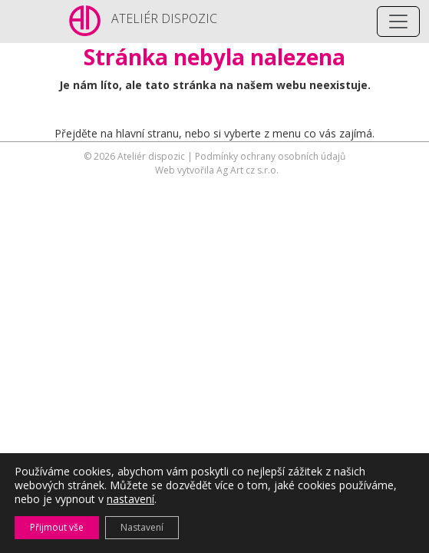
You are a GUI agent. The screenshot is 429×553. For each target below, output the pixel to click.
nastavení (130, 499)
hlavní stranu (147, 133)
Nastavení (141, 527)
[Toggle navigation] (398, 21)
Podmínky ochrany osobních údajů (270, 156)
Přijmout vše (57, 527)
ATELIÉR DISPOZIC (164, 18)
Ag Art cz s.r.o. (247, 170)
